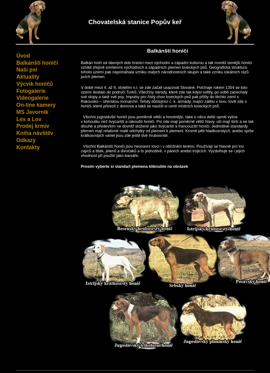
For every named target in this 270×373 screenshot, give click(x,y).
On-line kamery (36, 105)
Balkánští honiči (37, 63)
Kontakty (28, 147)
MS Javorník (32, 112)
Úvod (23, 56)
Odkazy (26, 140)
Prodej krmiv (33, 126)
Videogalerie (32, 98)
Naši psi (26, 70)
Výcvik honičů (34, 84)
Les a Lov (28, 119)
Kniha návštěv (34, 133)
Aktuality (27, 77)
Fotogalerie (31, 91)
